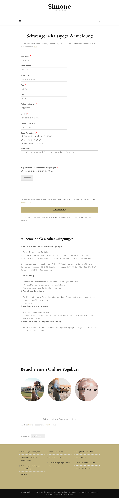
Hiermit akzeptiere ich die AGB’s (38, 171)
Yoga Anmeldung (56, 452)
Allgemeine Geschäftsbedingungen (39, 168)
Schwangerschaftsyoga (30, 452)
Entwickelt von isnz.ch (85, 468)
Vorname (26, 56)
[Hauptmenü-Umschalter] (20, 21)
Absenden (26, 178)
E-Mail (24, 114)
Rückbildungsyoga (56, 457)
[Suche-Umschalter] (99, 21)
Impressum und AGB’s (85, 463)
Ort (23, 94)
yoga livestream (38, 436)
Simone (59, 6)
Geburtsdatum (29, 104)
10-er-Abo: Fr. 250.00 (33, 144)
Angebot (48, 425)
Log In (24, 474)
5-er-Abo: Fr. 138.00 (32, 140)
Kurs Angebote (29, 133)
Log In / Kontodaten (84, 452)
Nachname (27, 66)
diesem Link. (26, 202)
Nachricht (25, 149)
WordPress (68, 494)
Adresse (25, 75)
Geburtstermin (28, 123)
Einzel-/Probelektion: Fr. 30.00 (38, 136)
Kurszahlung (59, 210)
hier (35, 47)
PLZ (23, 85)
